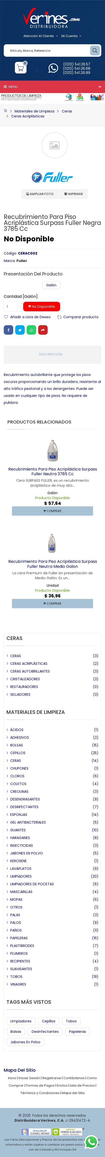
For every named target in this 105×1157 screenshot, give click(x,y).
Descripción (50, 354)
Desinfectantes (45, 1031)
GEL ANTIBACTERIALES (28, 822)
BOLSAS (16, 745)
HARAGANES (20, 837)
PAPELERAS (19, 938)
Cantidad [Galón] (21, 296)
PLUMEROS (19, 953)
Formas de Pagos (40, 1085)
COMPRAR (52, 511)
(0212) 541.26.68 (76, 68)
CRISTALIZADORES (25, 679)
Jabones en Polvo (25, 1042)
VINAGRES (18, 984)
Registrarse (51, 1078)
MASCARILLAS (21, 891)
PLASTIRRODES (22, 945)
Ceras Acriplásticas (27, 116)
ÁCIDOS (16, 729)
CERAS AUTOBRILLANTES (30, 671)
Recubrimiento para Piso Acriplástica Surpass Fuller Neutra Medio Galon (52, 564)
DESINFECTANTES (24, 806)
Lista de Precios (82, 1085)
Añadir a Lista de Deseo (30, 317)
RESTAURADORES (24, 686)
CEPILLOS (17, 752)
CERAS (15, 655)
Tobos (71, 1021)
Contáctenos (74, 1078)
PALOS (15, 922)
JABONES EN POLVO (26, 853)
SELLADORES (20, 694)
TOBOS (16, 976)
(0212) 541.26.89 (76, 72)
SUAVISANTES (21, 968)
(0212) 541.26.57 (76, 64)
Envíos (62, 1085)
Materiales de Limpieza (34, 111)
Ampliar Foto (40, 194)
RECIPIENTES (20, 961)
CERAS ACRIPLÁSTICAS (28, 663)
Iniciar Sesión (29, 1078)
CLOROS (17, 776)
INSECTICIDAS (21, 845)
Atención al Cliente (40, 36)
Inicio (12, 1078)
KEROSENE (18, 860)
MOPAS (16, 899)
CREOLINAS (19, 791)
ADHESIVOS (19, 737)
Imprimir (73, 194)
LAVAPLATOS (20, 868)
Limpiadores (20, 1021)
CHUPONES (19, 768)
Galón (51, 285)
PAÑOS (16, 930)
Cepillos (48, 1021)
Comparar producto (81, 317)
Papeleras (77, 1031)
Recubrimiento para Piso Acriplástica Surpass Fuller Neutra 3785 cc (52, 471)
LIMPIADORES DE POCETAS (32, 884)
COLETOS (18, 783)
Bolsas (15, 1031)
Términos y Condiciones (40, 1093)
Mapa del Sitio (73, 1093)
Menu (11, 86)
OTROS (16, 907)
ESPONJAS (18, 814)
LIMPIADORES (21, 876)
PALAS (15, 914)
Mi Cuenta (71, 36)
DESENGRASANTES (25, 799)
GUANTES (18, 830)
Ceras (67, 111)
